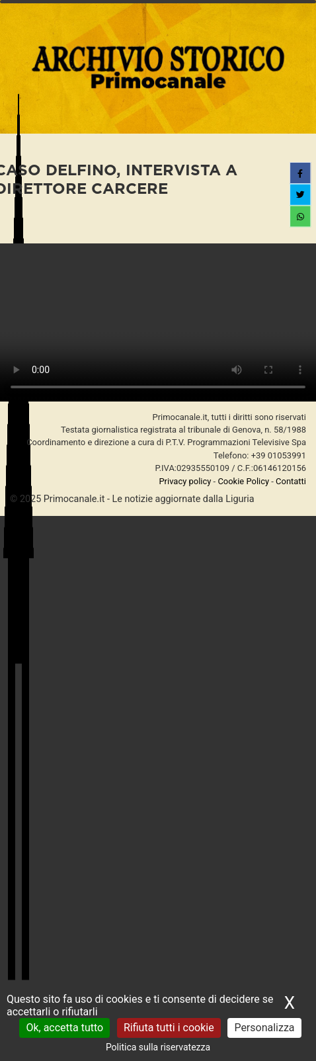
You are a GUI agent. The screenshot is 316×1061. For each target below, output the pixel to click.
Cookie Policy (243, 481)
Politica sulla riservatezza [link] (158, 1047)
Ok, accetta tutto (64, 1027)
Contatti (291, 481)
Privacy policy (185, 481)
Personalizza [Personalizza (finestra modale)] (264, 1027)
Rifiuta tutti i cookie (169, 1027)
